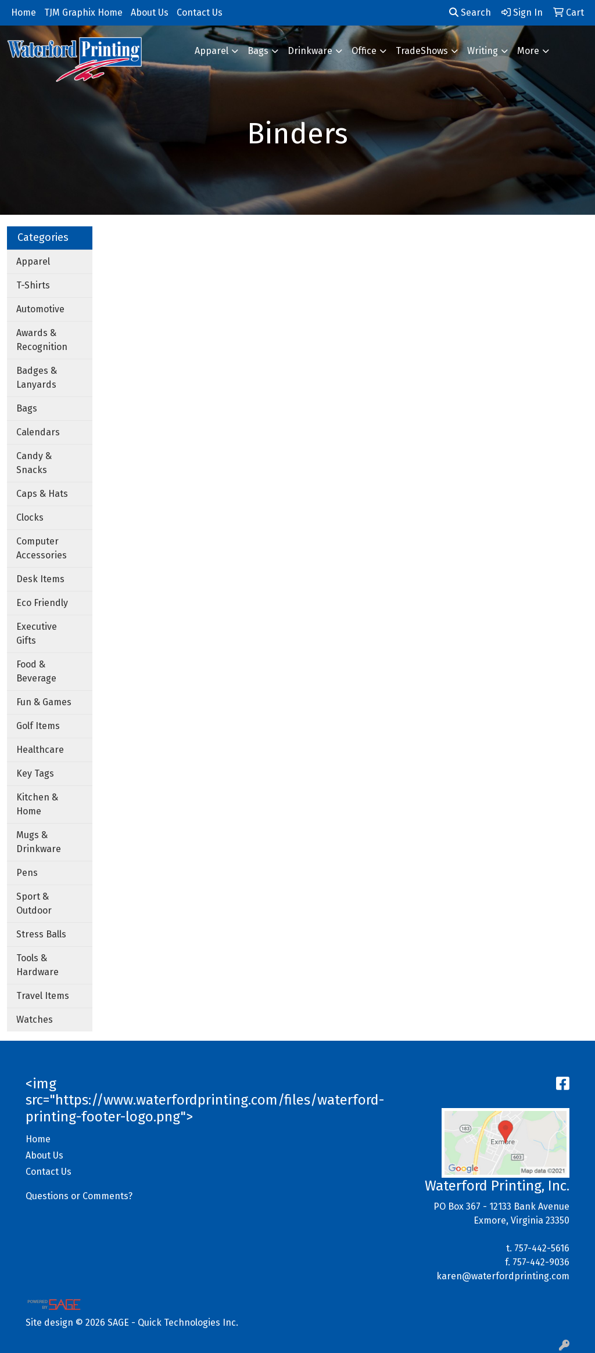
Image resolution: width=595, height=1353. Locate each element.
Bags (258, 50)
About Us (44, 1155)
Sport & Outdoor (34, 903)
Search (470, 12)
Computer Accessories (41, 548)
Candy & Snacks (34, 462)
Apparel (211, 50)
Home (38, 1139)
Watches (34, 1019)
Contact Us (48, 1171)
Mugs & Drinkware (38, 841)
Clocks (30, 517)
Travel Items (42, 995)
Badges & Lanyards (36, 377)
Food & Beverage (36, 671)
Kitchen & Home (37, 804)
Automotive (40, 309)
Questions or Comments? (79, 1196)
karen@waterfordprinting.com (502, 1276)
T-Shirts (33, 285)
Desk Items (40, 579)
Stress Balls (41, 934)
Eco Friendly (42, 602)
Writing (482, 50)
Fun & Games (43, 702)
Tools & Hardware (37, 964)
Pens (27, 872)
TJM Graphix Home (83, 12)
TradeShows (422, 50)
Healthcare (40, 749)
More (528, 50)
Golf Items (38, 725)
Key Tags (35, 773)
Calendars (38, 432)
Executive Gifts (36, 633)
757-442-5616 (541, 1248)
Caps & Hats (42, 493)
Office (364, 50)
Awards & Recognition (41, 339)
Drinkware (310, 50)
